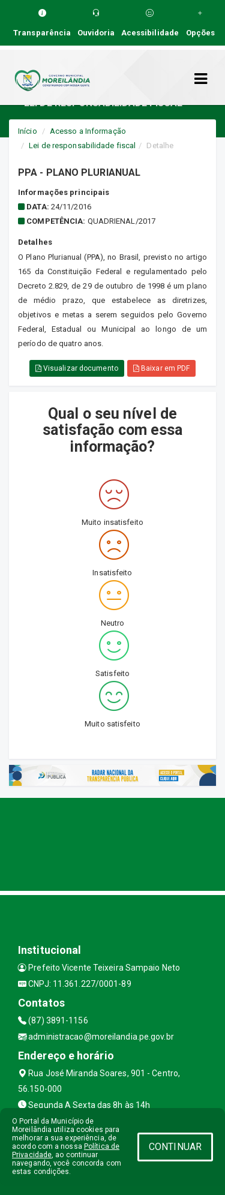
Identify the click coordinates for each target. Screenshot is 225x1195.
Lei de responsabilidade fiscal (82, 145)
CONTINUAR (175, 1146)
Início (27, 131)
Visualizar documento (76, 368)
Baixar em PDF (161, 368)
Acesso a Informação (88, 131)
